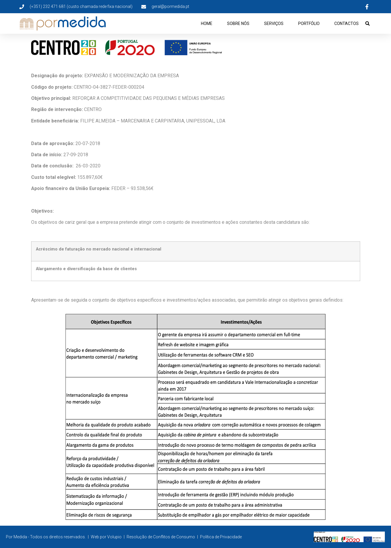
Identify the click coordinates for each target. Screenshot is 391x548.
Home (206, 23)
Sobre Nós (238, 23)
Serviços (273, 23)
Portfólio (309, 23)
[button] (367, 23)
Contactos (346, 23)
